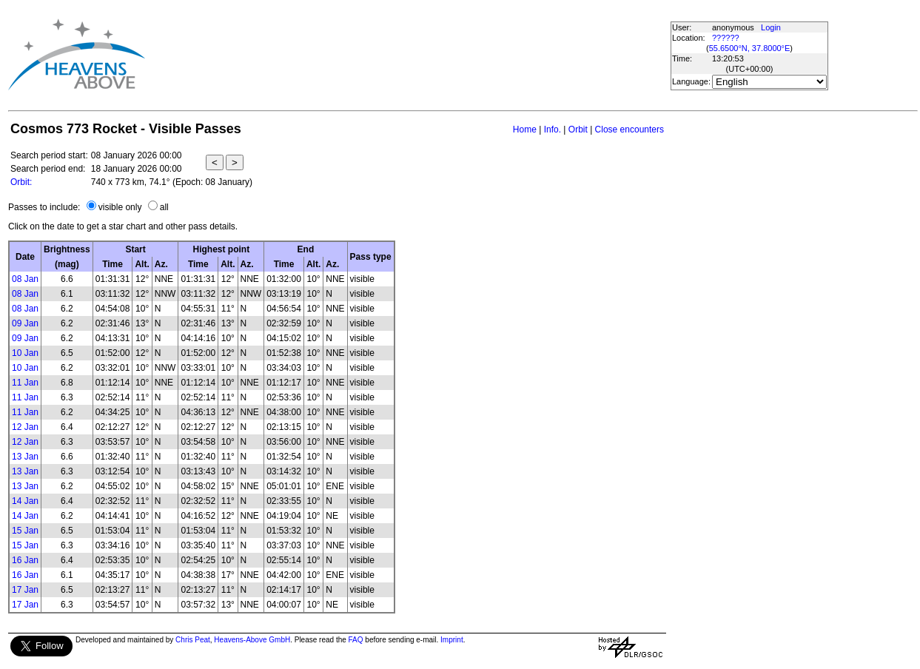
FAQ (356, 640)
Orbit (578, 129)
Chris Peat (192, 640)
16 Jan (25, 560)
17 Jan (25, 590)
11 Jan (25, 382)
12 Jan (25, 427)
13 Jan (25, 456)
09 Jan (25, 323)
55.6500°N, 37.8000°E (749, 48)
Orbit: (21, 182)
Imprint (451, 640)
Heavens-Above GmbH (252, 640)
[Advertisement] (413, 54)
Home (525, 129)
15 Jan (25, 530)
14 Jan (25, 501)
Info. (552, 129)
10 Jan (25, 353)
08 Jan (25, 279)
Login (771, 27)
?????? (725, 37)
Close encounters (629, 129)
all (164, 207)
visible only (120, 207)
